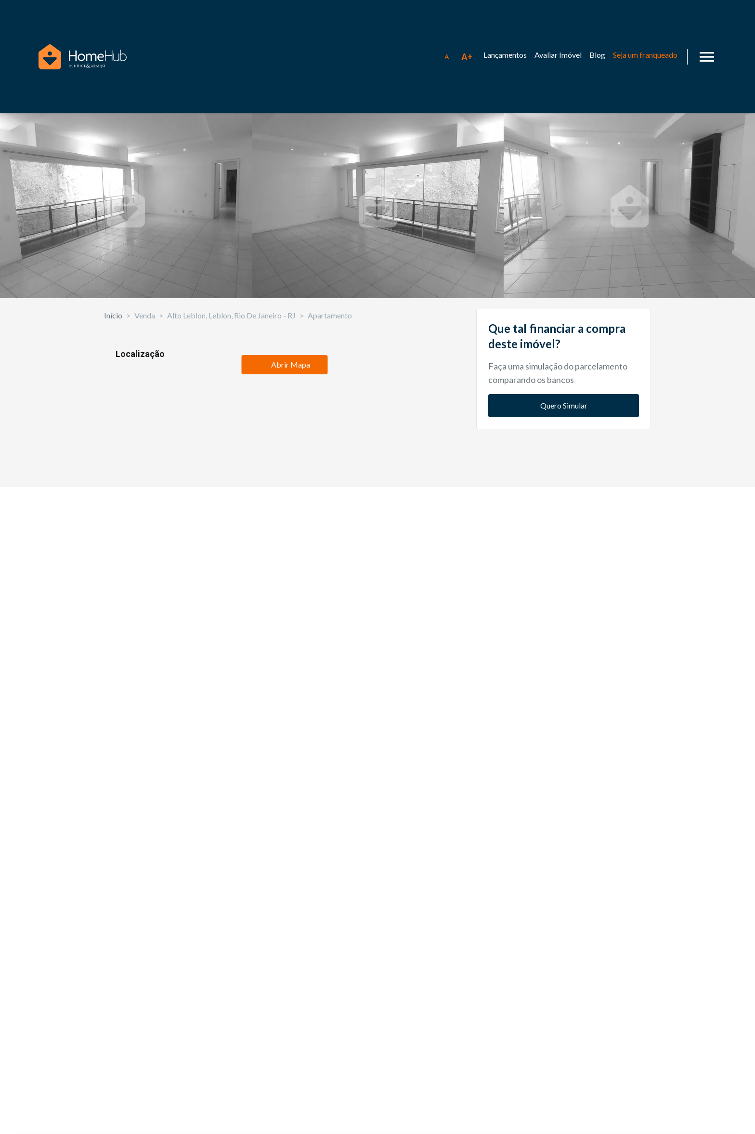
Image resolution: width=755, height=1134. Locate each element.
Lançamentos (505, 54)
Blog (597, 54)
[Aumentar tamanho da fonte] (467, 57)
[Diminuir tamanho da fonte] (447, 57)
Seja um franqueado (645, 54)
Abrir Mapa (284, 888)
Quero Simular (563, 500)
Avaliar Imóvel (558, 54)
